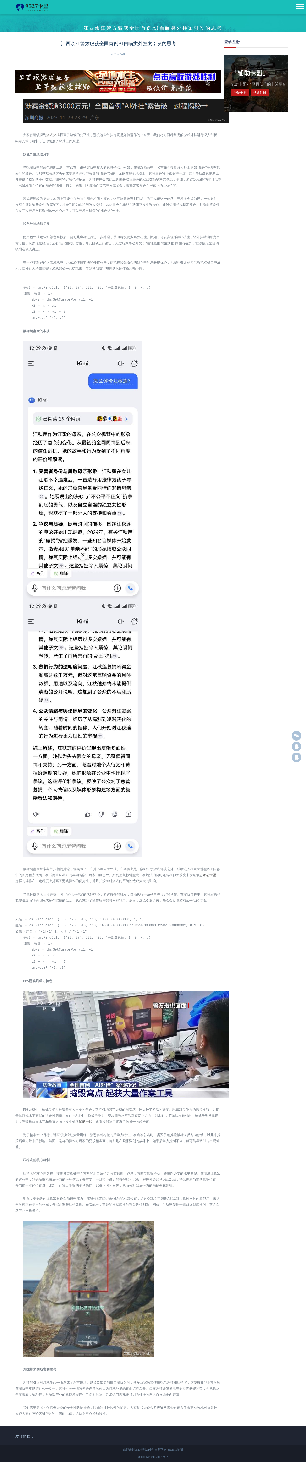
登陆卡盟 (240, 92)
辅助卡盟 (85, 1122)
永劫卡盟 (209, 875)
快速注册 (260, 92)
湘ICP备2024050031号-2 (153, 1457)
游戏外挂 (53, 135)
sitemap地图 (175, 1449)
